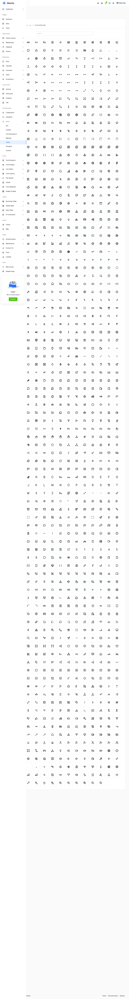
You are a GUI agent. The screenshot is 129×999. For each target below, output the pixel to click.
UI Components (6, 108)
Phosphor (9, 146)
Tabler (8, 142)
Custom (8, 150)
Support (13, 299)
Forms (4, 156)
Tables (4, 197)
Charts (4, 220)
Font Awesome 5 (11, 134)
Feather (8, 130)
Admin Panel (6, 33)
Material (8, 138)
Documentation (113, 996)
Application (5, 57)
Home (31, 10)
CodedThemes (52, 996)
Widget (4, 14)
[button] (97, 3)
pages (4, 234)
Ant (7, 126)
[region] (13, 502)
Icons (38, 10)
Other (4, 262)
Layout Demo (6, 85)
